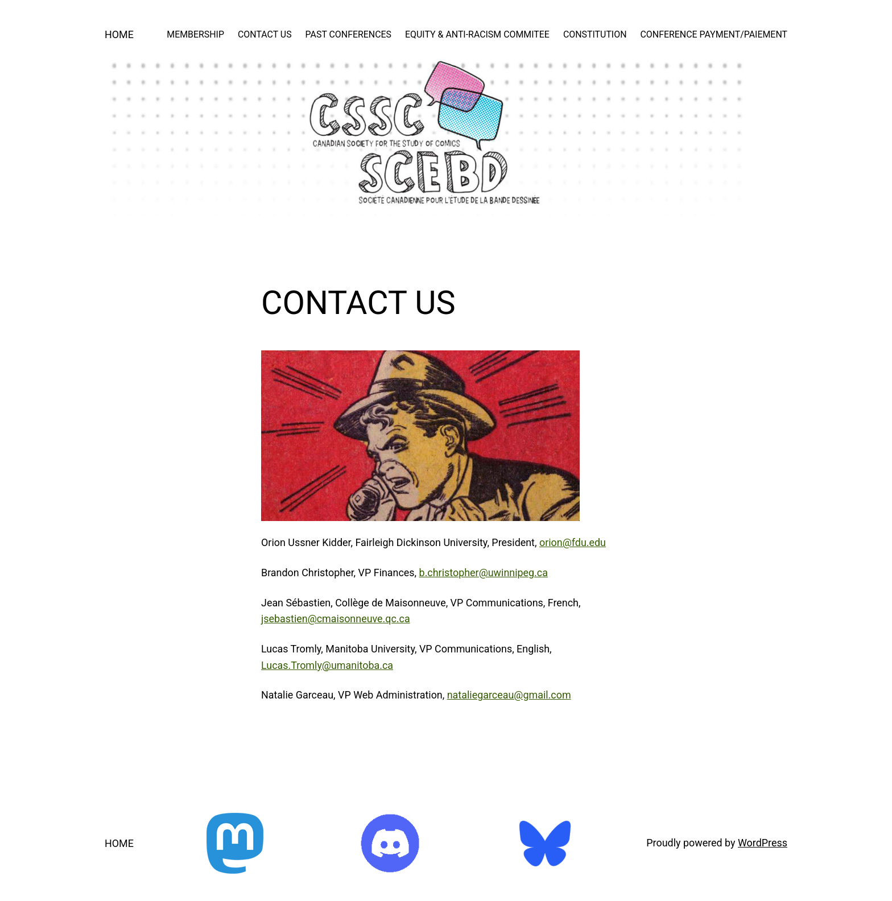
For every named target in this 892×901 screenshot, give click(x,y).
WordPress (762, 843)
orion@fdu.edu (572, 542)
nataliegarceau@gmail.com (509, 695)
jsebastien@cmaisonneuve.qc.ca (335, 619)
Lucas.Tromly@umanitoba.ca (327, 665)
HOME (119, 34)
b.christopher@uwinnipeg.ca (483, 572)
